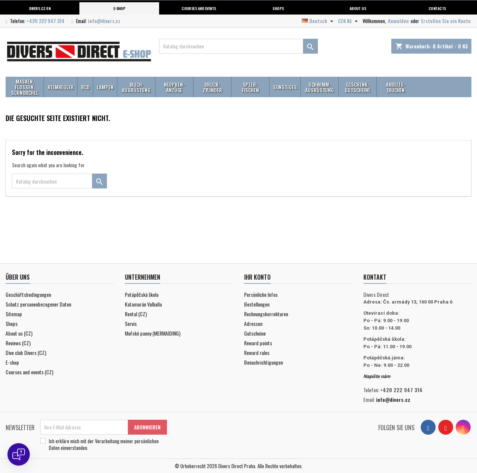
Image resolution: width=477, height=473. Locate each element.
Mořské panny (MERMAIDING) (152, 333)
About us (358, 8)
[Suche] (238, 46)
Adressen (253, 323)
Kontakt (374, 277)
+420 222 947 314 (45, 21)
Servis (131, 323)
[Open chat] (18, 454)
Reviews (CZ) (18, 343)
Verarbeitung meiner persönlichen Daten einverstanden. (104, 444)
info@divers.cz (104, 21)
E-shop (119, 8)
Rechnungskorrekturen (266, 314)
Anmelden (398, 21)
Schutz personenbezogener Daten (38, 304)
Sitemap (14, 314)
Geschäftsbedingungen (28, 294)
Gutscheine (255, 333)
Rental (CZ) (136, 314)
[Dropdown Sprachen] (318, 21)
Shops (278, 8)
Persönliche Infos (261, 294)
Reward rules (256, 352)
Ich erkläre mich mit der (104, 444)
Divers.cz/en (39, 8)
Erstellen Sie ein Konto (446, 21)
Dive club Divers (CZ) (26, 352)
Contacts (437, 8)
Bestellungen (256, 304)
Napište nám (376, 376)
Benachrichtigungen (263, 362)
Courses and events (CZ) (29, 372)
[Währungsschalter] (349, 21)
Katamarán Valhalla (143, 304)
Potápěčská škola (141, 294)
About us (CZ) (19, 333)
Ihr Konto (257, 277)
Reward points (258, 343)
